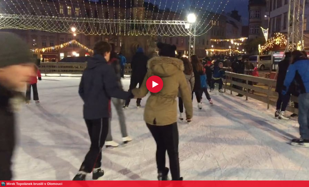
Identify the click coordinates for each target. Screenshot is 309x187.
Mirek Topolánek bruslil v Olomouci (34, 184)
